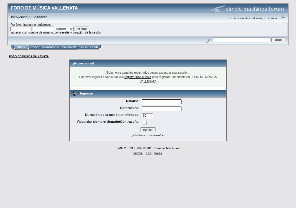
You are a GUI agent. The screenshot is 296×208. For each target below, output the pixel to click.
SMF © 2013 (144, 148)
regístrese (43, 24)
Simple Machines (167, 148)
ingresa (28, 24)
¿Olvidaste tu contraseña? (148, 135)
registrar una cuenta (138, 77)
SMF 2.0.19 (124, 148)
